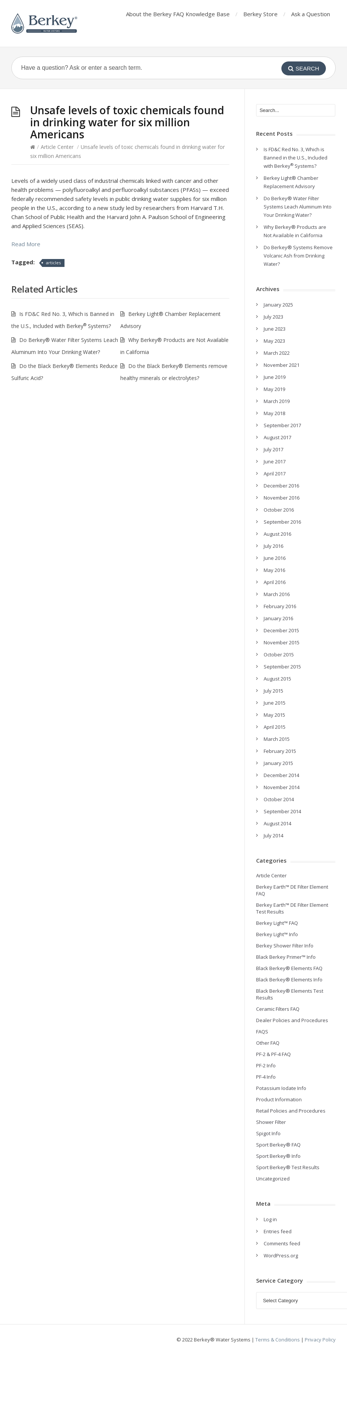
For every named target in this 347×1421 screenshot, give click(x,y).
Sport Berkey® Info (278, 1156)
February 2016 (280, 606)
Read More (25, 244)
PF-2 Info (266, 1065)
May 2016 (274, 570)
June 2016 (275, 558)
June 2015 (275, 702)
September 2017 (282, 425)
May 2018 (274, 413)
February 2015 (280, 751)
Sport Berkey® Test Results (287, 1167)
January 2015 (278, 763)
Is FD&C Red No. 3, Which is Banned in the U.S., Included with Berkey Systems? (295, 157)
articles (53, 262)
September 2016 (282, 521)
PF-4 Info (266, 1076)
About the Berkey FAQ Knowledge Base (178, 14)
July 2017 (273, 449)
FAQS (262, 1031)
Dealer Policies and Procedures (292, 1020)
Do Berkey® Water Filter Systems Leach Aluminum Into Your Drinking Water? (298, 206)
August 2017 (277, 437)
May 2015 (274, 714)
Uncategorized (273, 1178)
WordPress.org (281, 1255)
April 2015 (275, 727)
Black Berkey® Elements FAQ (289, 968)
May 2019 (274, 389)
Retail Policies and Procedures (291, 1110)
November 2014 (281, 787)
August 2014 (277, 823)
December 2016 (281, 485)
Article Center (57, 146)
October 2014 (279, 799)
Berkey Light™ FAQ (277, 923)
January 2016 (278, 618)
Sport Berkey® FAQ (278, 1144)
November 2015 (281, 642)
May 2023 (274, 340)
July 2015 (273, 690)
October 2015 (279, 654)
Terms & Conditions (277, 1339)
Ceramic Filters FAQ (277, 1009)
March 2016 (277, 594)
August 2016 (277, 533)
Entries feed (278, 1231)
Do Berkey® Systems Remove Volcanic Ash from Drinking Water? (298, 255)
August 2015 (277, 678)
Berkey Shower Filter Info (284, 945)
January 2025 (278, 304)
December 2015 (281, 630)
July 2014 (273, 835)
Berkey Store (260, 14)
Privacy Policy (320, 1339)
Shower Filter (271, 1122)
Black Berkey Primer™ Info (286, 956)
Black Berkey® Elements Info (289, 979)
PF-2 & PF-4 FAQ (273, 1054)
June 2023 (275, 328)
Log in (270, 1219)
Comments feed (282, 1243)
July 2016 (273, 546)
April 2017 (275, 473)
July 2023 (273, 316)
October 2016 (279, 509)
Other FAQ (267, 1042)
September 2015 (282, 666)
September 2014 (282, 811)
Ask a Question (310, 14)
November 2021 (281, 365)
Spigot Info (268, 1133)
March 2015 (277, 739)
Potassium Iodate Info (281, 1088)
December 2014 (281, 775)
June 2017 (275, 461)
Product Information (279, 1099)
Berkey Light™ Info (277, 934)
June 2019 (275, 377)
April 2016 (275, 582)
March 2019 (277, 401)
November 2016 (281, 497)
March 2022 (277, 353)
